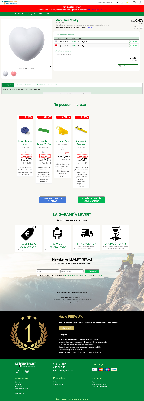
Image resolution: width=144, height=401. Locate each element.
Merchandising (27, 14)
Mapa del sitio (19, 393)
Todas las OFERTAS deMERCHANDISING (91, 200)
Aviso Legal (98, 275)
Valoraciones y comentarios (48, 85)
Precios (19, 85)
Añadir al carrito (130, 66)
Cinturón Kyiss (62, 141)
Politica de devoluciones (100, 386)
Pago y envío (96, 382)
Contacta (18, 384)
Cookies (17, 391)
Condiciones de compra (99, 384)
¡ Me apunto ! (92, 271)
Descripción (8, 85)
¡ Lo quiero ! (66, 328)
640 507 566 (101, 10)
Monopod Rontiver (81, 142)
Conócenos (18, 382)
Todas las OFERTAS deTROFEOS (52, 200)
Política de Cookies (85, 275)
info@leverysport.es (63, 370)
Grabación (29, 85)
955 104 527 (91, 10)
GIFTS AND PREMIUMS (42, 14)
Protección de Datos (22, 389)
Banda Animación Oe (44, 142)
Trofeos (55, 382)
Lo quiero (133, 41)
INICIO (17, 14)
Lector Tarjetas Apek (25, 142)
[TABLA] (89, 28)
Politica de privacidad (71, 275)
